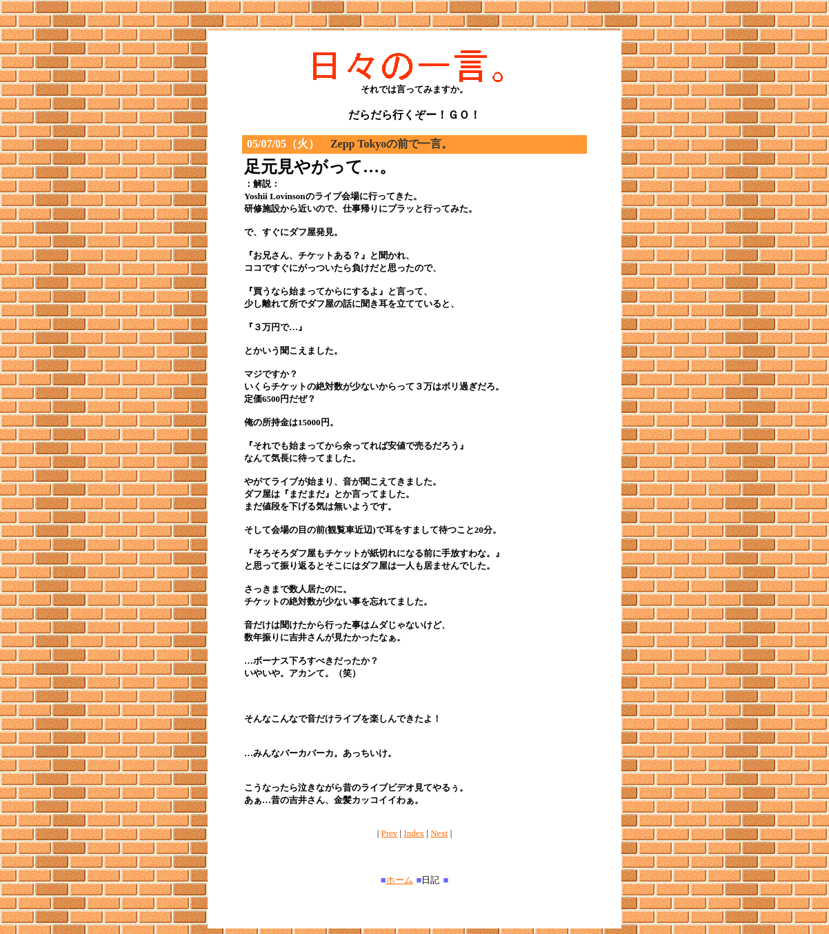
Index (413, 833)
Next (439, 833)
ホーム (399, 880)
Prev (389, 833)
